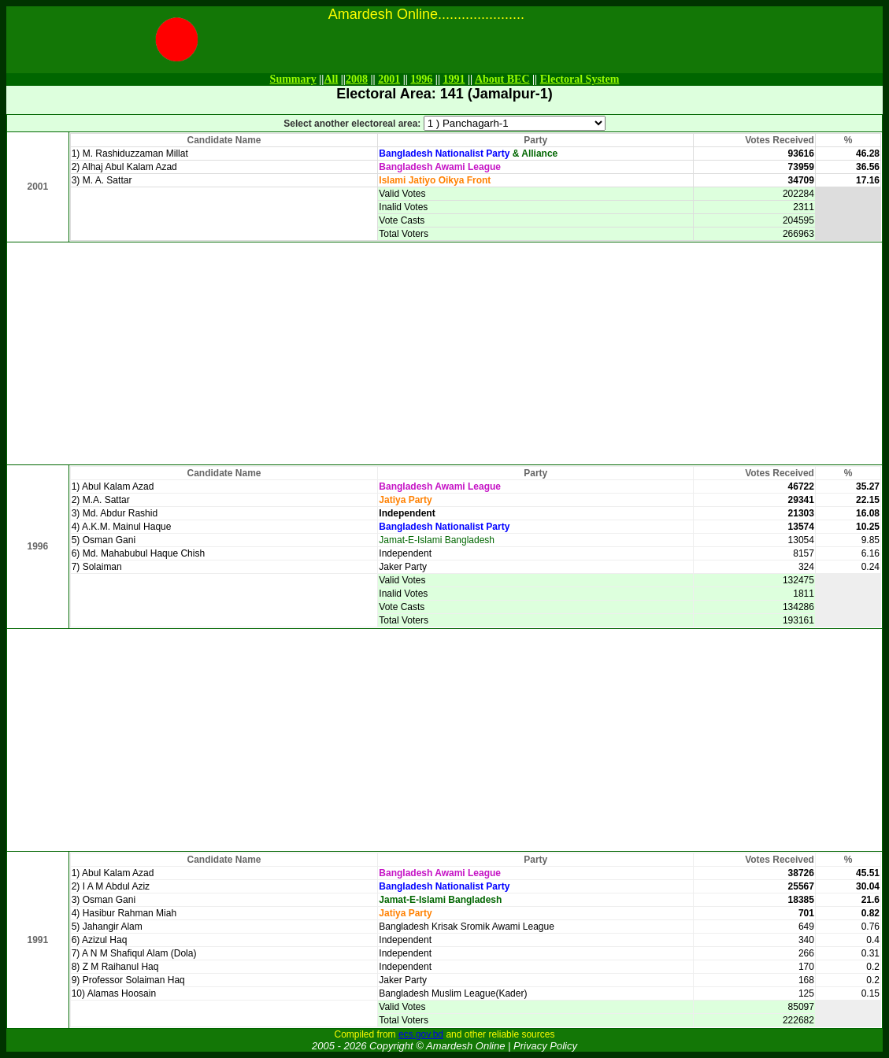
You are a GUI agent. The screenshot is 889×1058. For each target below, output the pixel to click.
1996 (421, 79)
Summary (293, 79)
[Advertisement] (444, 353)
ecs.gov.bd (420, 1034)
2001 (389, 79)
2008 (357, 79)
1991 (454, 79)
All (331, 79)
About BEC (502, 79)
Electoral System (580, 79)
